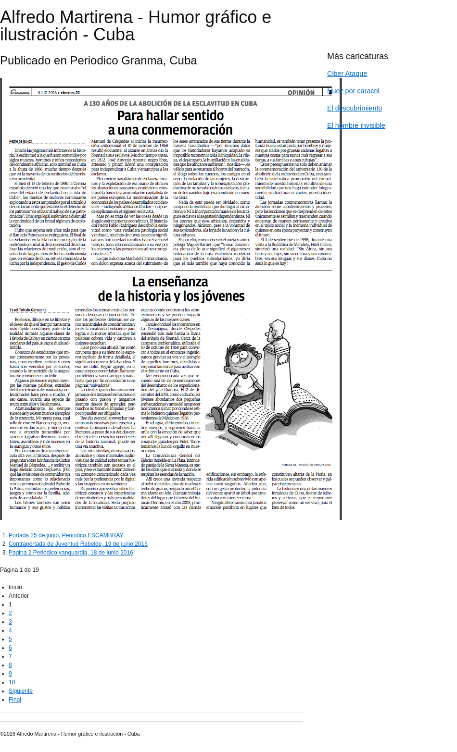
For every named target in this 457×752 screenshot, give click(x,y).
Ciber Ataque (347, 73)
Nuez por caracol (353, 91)
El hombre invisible (356, 125)
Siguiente (21, 691)
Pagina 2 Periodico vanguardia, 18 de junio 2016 (71, 552)
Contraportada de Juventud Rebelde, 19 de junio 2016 (78, 544)
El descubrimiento (354, 108)
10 (12, 682)
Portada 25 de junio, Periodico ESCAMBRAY (66, 535)
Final (15, 699)
